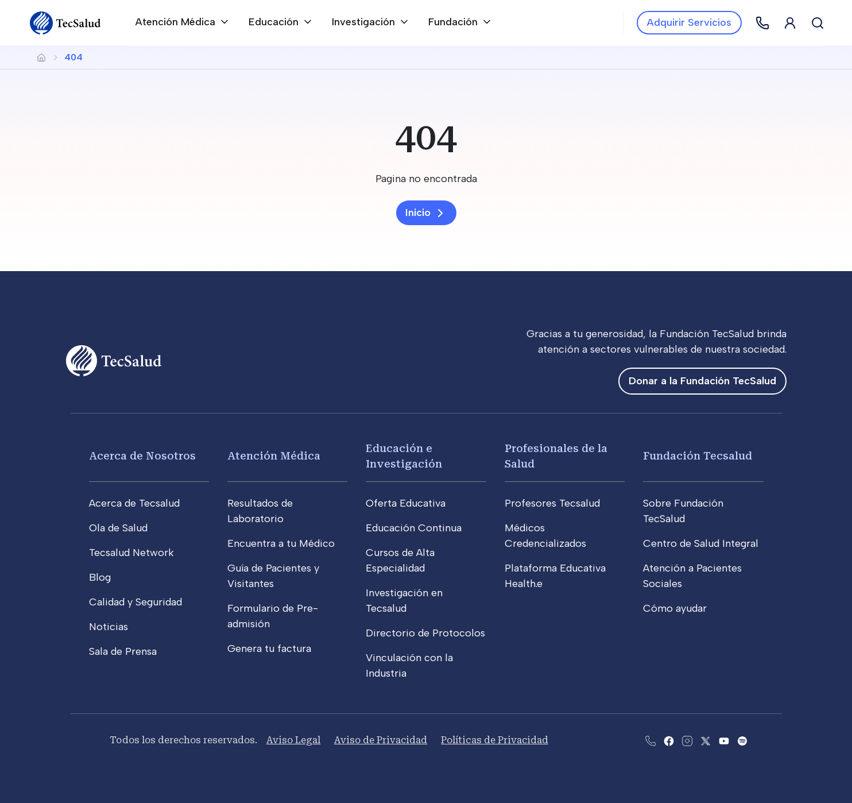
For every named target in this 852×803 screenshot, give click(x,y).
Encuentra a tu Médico (281, 543)
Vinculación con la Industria (409, 665)
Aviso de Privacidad (380, 740)
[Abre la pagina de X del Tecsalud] (705, 740)
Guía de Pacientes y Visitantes (273, 576)
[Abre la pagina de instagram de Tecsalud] (687, 740)
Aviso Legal (293, 740)
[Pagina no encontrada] (426, 179)
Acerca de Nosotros (142, 456)
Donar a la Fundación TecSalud (702, 381)
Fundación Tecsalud (697, 456)
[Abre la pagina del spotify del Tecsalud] (742, 740)
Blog (100, 577)
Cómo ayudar (675, 608)
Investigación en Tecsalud (404, 600)
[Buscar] (817, 23)
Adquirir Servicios (689, 22)
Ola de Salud (118, 528)
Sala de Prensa (123, 651)
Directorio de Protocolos (425, 633)
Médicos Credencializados (545, 536)
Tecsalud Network (131, 552)
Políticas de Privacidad (494, 740)
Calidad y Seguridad (135, 602)
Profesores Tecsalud (552, 503)
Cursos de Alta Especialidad (400, 560)
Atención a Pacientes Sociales (692, 576)
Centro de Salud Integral (700, 543)
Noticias (108, 626)
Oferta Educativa (406, 503)
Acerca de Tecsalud (134, 503)
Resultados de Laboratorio (260, 511)
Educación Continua (414, 528)
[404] (426, 137)
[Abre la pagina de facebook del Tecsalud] (669, 740)
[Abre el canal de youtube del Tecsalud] (724, 740)
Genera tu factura (269, 648)
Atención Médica (273, 456)
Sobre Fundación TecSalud (683, 511)
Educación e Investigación (404, 456)
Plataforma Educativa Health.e (555, 576)
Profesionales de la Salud (556, 456)
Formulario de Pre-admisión (272, 616)
